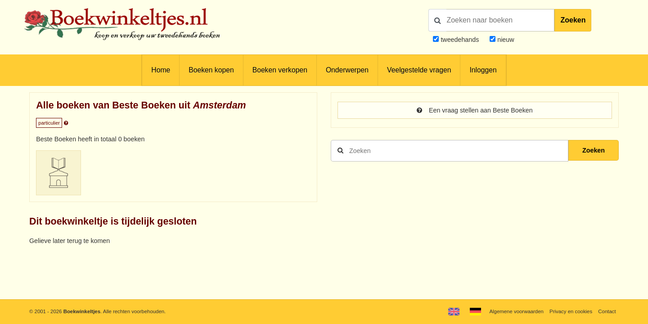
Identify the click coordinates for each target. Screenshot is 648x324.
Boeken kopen (211, 70)
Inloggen (482, 70)
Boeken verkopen (279, 70)
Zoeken (572, 20)
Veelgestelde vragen (419, 70)
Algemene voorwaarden (516, 311)
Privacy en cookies (570, 311)
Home (160, 70)
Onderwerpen (347, 70)
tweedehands (460, 39)
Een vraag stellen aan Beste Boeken (474, 110)
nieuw (504, 39)
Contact (607, 311)
